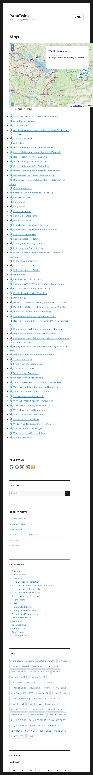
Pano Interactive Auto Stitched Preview (32, 585)
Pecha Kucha (18, 600)
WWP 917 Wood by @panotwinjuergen (33, 401)
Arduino (30, 661)
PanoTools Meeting (20, 698)
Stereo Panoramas (21, 618)
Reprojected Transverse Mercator (29, 614)
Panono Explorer (59, 693)
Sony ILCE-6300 (18, 725)
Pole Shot (55, 698)
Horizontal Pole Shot (39, 671)
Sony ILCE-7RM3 (37, 720)
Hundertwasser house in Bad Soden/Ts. (24, 535)
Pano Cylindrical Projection (25, 582)
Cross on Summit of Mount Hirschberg (33, 193)
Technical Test (19, 628)
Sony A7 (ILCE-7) (18, 709)
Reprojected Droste (22, 607)
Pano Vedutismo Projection (26, 596)
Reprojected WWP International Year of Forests (37, 329)
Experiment (38, 666)
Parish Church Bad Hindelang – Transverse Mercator (39, 307)
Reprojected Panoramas (24, 610)
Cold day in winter (22, 188)
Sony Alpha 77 (37, 709)
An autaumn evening (24, 121)
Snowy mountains (22, 359)
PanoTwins (19, 15)
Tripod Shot (60, 731)
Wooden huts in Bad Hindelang (29, 433)
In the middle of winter (25, 265)
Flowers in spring (22, 211)
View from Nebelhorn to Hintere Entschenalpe (37, 382)
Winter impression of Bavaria (28, 414)
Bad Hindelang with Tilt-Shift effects (31, 166)
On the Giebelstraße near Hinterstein (32, 288)
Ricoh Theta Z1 (34, 704)
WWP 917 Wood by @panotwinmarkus (33, 405)
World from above (22, 438)
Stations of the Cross (23, 368)
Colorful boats (14, 546)
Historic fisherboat (16, 540)
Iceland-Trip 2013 (38, 677)
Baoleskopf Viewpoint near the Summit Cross (36, 171)
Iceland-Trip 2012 (18, 677)
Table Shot (45, 731)
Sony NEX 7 (31, 731)
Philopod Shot (40, 698)
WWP (30, 736)
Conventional (19, 574)
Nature (46, 688)
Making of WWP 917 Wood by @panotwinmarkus (38, 284)
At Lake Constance (23, 138)
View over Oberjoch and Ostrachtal (31, 391)
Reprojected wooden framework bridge (33, 354)
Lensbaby (17, 578)
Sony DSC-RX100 (57, 715)
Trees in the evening (17, 524)
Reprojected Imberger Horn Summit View (34, 316)
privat (15, 603)
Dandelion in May (22, 197)
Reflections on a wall (17, 529)
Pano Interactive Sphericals (26, 589)
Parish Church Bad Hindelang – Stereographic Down (40, 302)
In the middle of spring (25, 261)
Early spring (19, 202)
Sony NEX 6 (16, 731)
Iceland (56, 671)
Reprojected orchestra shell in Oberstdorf (34, 333)
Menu (78, 17)
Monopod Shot (18, 688)
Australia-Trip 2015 (46, 661)
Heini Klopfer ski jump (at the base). (31, 225)
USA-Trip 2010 (17, 736)
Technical (17, 621)
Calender (16, 571)
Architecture (16, 661)
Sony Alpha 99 (54, 709)
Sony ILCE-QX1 (37, 725)
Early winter (19, 206)
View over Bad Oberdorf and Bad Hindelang (35, 387)
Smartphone (51, 704)
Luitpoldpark (45, 682)
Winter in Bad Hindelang (26, 419)
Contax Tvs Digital (19, 666)
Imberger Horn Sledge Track (27, 243)
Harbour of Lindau (22, 220)
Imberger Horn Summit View (28, 248)
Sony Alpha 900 (37, 715)
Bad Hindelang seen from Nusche (30, 161)
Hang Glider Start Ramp (25, 216)
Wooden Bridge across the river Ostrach (33, 424)
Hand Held (52, 666)
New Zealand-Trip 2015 (21, 693)
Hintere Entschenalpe (24, 234)
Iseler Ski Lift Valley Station (26, 270)
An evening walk (21, 125)
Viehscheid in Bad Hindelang (28, 378)
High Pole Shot (18, 671)
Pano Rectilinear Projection (26, 592)
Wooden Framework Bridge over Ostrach (34, 428)
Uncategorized (19, 635)
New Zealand (59, 688)
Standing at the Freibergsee (27, 364)
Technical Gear (19, 625)
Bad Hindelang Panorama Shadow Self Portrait (37, 152)
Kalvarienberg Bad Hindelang (28, 279)
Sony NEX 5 (53, 725)
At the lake (18, 143)
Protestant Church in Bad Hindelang (32, 311)
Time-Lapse (18, 632)
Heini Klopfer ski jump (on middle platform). (35, 229)
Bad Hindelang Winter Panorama (30, 157)
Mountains (34, 688)
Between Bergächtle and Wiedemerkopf (34, 175)
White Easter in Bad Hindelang (29, 410)
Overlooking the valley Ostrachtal (30, 293)
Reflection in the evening (18, 519)
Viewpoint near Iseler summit (28, 396)
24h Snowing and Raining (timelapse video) (35, 116)
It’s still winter (20, 275)
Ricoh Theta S (17, 704)
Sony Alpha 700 (18, 715)
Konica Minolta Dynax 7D (23, 682)
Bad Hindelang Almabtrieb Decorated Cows (35, 147)
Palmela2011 (42, 693)
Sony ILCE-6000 (57, 720)
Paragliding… (19, 298)
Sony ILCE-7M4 (18, 720)
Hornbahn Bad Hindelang (26, 239)
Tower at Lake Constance (26, 373)
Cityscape (64, 661)
